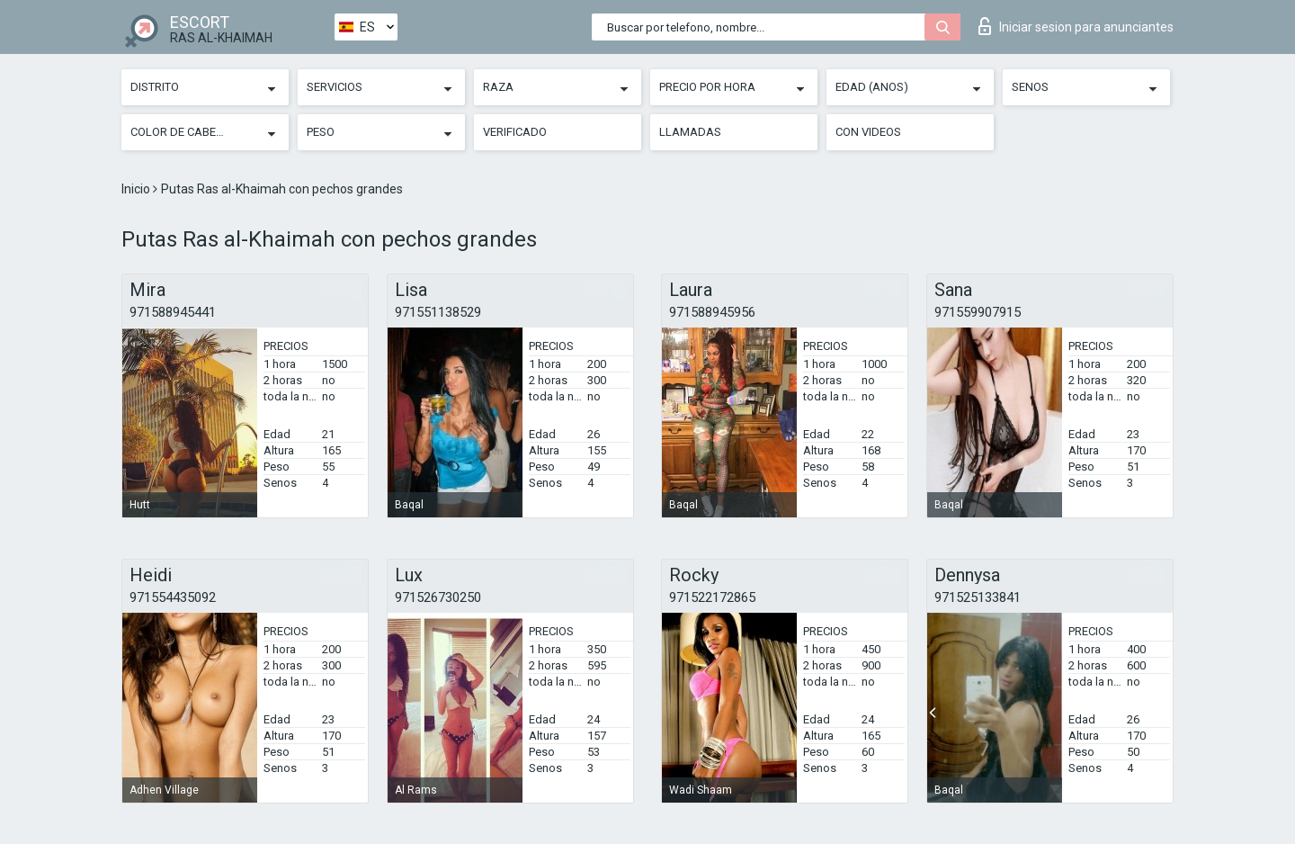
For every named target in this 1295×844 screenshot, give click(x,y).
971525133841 (977, 597)
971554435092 (173, 597)
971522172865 (712, 597)
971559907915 (977, 312)
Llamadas (690, 132)
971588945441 (173, 312)
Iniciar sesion (1076, 26)
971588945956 (712, 312)
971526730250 (438, 597)
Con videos (868, 132)
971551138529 (438, 312)
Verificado (515, 132)
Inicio (137, 189)
